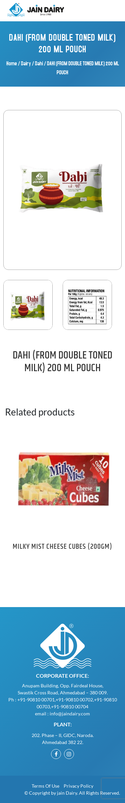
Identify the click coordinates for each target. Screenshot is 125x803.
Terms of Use (45, 786)
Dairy (26, 63)
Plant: (63, 724)
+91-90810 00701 (36, 699)
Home (11, 63)
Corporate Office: (62, 675)
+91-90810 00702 (74, 699)
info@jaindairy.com (70, 713)
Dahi (39, 63)
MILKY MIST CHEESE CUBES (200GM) (62, 546)
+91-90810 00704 (69, 706)
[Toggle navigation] (109, 10)
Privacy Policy (78, 786)
